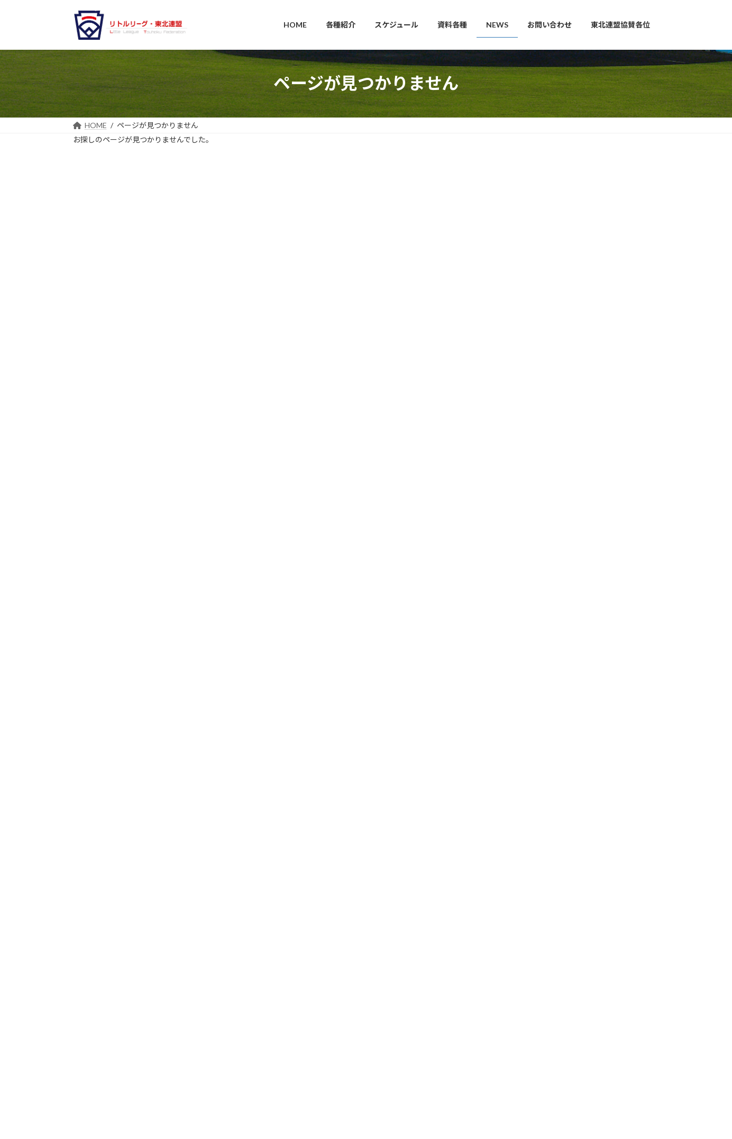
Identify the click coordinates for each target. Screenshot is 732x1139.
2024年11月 (524, 418)
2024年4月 (521, 496)
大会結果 (518, 646)
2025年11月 (524, 322)
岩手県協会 (101, 911)
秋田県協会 (101, 925)
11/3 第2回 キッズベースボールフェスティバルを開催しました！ (570, 945)
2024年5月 (521, 477)
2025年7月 (521, 341)
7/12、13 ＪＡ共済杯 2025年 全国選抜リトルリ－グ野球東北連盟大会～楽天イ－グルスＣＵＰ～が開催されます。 (571, 1022)
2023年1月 (521, 554)
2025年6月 (521, 360)
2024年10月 (524, 438)
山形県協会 (101, 954)
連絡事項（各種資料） (318, 942)
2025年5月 (521, 380)
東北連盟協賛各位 (305, 1043)
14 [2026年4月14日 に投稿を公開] (531, 195)
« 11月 (506, 236)
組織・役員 (302, 926)
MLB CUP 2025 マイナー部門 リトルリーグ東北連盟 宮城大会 (572, 1058)
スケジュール (298, 976)
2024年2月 (521, 516)
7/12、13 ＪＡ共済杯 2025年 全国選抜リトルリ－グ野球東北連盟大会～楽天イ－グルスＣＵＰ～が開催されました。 (571, 983)
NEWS (514, 626)
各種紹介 (292, 909)
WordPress (320, 1120)
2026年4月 (521, 302)
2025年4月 (521, 399)
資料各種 (292, 993)
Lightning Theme (367, 1120)
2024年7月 (521, 458)
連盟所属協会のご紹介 (318, 959)
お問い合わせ (299, 1026)
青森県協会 (101, 896)
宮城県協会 (101, 940)
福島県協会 (101, 969)
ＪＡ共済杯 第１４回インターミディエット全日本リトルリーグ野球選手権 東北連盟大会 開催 (571, 906)
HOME (289, 893)
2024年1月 (521, 535)
